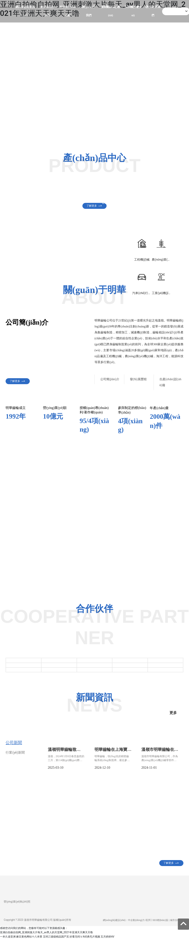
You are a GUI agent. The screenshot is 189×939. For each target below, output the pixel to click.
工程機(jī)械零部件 (70, 194)
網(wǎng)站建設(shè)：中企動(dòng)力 (124, 920)
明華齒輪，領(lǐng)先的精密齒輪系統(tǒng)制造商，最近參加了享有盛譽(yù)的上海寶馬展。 (112, 760)
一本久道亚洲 (8, 936)
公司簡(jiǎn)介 (109, 379)
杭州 (148, 920)
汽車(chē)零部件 (27, 192)
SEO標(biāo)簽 (160, 920)
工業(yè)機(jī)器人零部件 (160, 194)
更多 (173, 712)
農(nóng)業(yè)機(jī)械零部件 (115, 194)
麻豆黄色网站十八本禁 (29, 936)
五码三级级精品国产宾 (56, 936)
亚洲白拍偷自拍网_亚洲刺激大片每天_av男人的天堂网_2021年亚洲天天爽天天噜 (46, 932)
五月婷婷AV (107, 936)
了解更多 (92, 128)
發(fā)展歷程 (138, 379)
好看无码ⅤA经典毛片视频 (85, 936)
